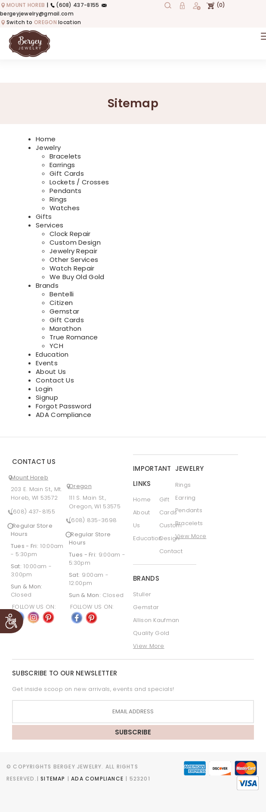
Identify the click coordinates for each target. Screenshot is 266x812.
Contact (170, 551)
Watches (64, 207)
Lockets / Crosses (79, 182)
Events (47, 362)
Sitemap (52, 778)
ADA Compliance (63, 414)
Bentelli (61, 294)
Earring (185, 498)
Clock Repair (70, 233)
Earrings (62, 164)
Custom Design (75, 242)
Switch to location (40, 22)
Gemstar (64, 311)
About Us (51, 371)
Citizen (61, 302)
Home (46, 138)
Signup (47, 397)
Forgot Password (64, 406)
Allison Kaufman (156, 620)
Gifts (44, 216)
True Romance (73, 337)
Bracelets (65, 156)
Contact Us (55, 380)
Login (44, 388)
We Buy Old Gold (77, 276)
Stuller (142, 594)
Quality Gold (151, 633)
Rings (58, 199)
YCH (56, 345)
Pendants (65, 190)
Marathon (65, 328)
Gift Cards (66, 173)
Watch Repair (72, 268)
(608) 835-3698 (93, 520)
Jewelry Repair (73, 250)
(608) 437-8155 (74, 5)
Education (52, 354)
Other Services (73, 259)
